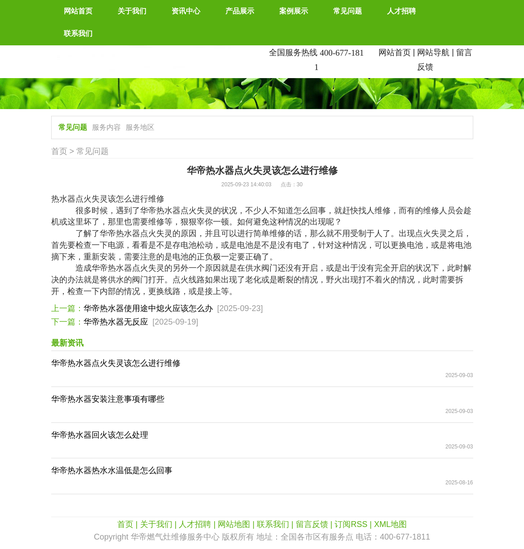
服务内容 (106, 127)
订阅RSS (351, 524)
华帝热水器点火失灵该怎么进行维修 (116, 363)
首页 (59, 151)
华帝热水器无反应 (116, 321)
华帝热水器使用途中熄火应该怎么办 (148, 308)
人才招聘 (401, 11)
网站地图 (234, 524)
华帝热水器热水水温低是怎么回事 (111, 470)
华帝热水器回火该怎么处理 (99, 434)
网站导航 (433, 52)
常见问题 (347, 11)
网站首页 (78, 11)
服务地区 (140, 127)
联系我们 (78, 33)
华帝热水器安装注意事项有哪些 (107, 399)
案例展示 (293, 11)
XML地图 (390, 524)
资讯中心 (186, 11)
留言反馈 (312, 524)
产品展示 (239, 11)
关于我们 (132, 11)
